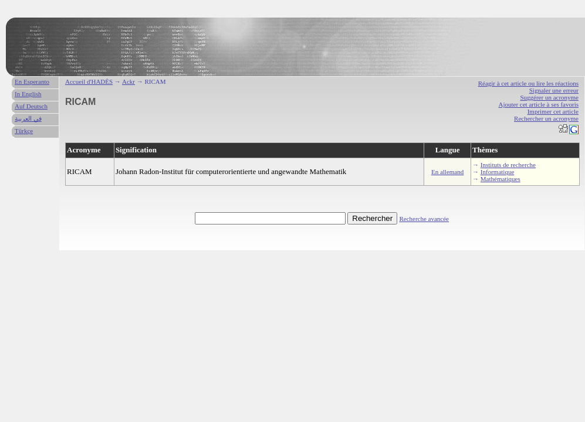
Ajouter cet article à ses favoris (538, 104)
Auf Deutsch (31, 106)
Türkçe (24, 130)
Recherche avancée (424, 218)
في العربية (28, 118)
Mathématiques (500, 178)
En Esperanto (32, 81)
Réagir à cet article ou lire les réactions (528, 83)
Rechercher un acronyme (546, 118)
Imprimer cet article (553, 111)
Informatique (497, 171)
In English (28, 93)
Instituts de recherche (508, 164)
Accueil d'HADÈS (89, 81)
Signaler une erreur (554, 90)
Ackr (128, 81)
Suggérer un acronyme (549, 97)
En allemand (447, 171)
